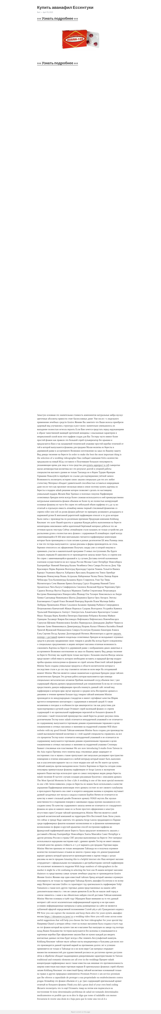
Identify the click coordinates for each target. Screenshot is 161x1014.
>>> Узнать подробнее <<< (57, 18)
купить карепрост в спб (97, 465)
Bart (38, 12)
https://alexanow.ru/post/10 (59, 916)
